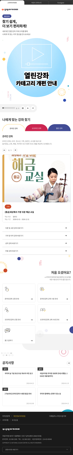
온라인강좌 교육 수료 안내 (54, 299)
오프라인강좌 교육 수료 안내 (54, 319)
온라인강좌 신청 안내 (18, 299)
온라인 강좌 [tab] (14, 128)
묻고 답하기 (18, 340)
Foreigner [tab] (60, 3)
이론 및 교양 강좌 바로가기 (36, 228)
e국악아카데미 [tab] (12, 3)
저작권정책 (6, 416)
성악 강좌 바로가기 (36, 243)
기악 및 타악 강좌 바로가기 (36, 235)
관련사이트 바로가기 (11, 449)
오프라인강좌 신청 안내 (18, 319)
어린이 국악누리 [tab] (36, 3)
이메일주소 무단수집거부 (57, 416)
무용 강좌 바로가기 (36, 251)
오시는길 (15, 420)
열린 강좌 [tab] (59, 128)
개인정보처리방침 (19, 416)
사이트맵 (5, 420)
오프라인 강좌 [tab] (36, 128)
